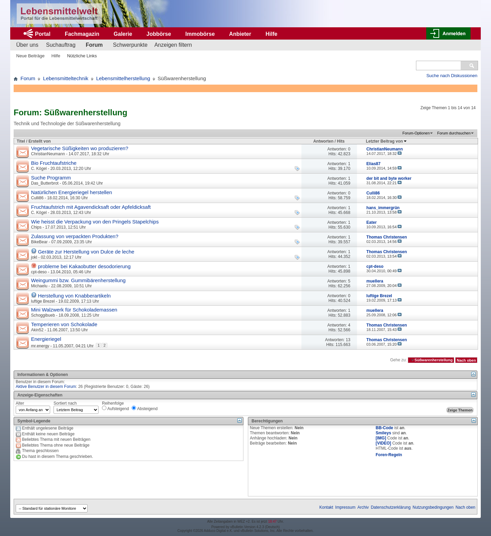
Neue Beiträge (30, 55)
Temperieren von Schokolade (64, 324)
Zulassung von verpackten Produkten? (74, 236)
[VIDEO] (383, 443)
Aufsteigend (115, 408)
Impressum (345, 507)
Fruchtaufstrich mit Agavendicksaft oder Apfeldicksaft (91, 207)
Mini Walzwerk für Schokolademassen (74, 310)
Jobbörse (159, 34)
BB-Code (384, 427)
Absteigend (145, 408)
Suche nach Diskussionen (451, 75)
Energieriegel (46, 339)
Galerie (123, 34)
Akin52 (37, 330)
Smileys (383, 433)
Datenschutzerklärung (391, 507)
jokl (34, 257)
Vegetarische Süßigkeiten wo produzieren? (79, 148)
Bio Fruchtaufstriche (53, 163)
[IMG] (381, 438)
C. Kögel (39, 168)
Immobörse (200, 34)
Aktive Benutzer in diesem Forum (46, 386)
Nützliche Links (82, 55)
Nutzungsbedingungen (433, 507)
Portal (42, 34)
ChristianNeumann (48, 153)
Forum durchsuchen (454, 133)
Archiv (363, 507)
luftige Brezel (43, 301)
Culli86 (37, 197)
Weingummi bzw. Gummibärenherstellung (78, 280)
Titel (21, 141)
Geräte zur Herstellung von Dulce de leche (86, 252)
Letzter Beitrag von (386, 141)
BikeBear (39, 242)
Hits (341, 141)
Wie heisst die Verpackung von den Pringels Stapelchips (95, 221)
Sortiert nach (65, 403)
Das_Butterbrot (45, 183)
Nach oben (466, 360)
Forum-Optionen (416, 133)
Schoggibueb (43, 315)
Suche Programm (51, 177)
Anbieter (240, 34)
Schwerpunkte (130, 45)
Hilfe (272, 34)
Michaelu (39, 286)
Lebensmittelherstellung (123, 78)
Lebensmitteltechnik (65, 78)
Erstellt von (39, 141)
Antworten (323, 141)
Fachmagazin (82, 34)
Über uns (27, 45)
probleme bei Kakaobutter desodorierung (84, 266)
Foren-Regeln (389, 454)
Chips (36, 227)
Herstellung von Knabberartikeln (74, 296)
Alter (20, 403)
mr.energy (40, 346)
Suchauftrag (60, 45)
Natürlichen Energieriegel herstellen (71, 192)
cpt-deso (39, 272)
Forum (94, 45)
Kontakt (326, 507)
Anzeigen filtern (173, 45)
